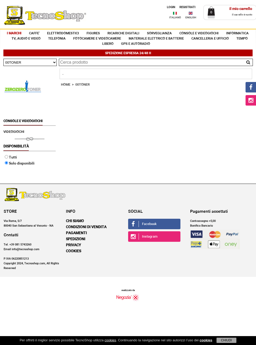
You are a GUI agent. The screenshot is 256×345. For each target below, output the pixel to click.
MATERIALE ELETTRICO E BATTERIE (156, 38)
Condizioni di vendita (86, 227)
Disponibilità (16, 146)
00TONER (82, 84)
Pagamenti (76, 233)
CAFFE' (34, 33)
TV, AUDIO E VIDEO (26, 38)
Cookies (73, 251)
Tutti (11, 157)
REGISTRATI (187, 7)
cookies (110, 340)
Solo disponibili (20, 163)
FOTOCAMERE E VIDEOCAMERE (97, 38)
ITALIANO (175, 17)
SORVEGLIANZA (159, 33)
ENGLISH (190, 17)
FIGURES (93, 33)
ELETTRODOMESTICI (63, 33)
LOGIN (171, 7)
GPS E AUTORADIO (135, 44)
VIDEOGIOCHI (13, 132)
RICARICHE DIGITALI (123, 33)
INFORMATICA (237, 33)
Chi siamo (75, 221)
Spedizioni (75, 239)
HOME (65, 84)
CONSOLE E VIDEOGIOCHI (199, 33)
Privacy (73, 245)
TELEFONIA (57, 38)
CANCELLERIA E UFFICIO (210, 38)
